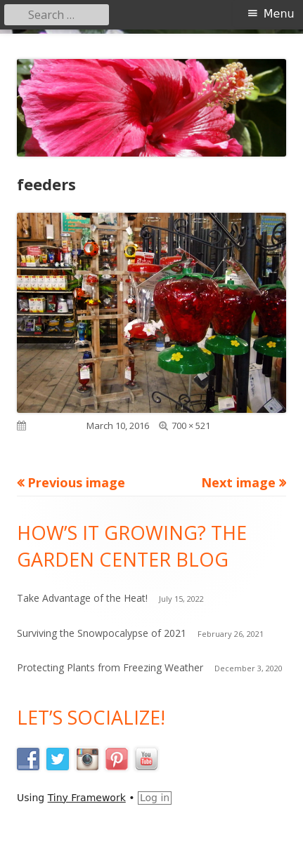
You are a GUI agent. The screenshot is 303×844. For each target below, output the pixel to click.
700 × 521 (191, 425)
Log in (154, 797)
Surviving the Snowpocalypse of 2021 (101, 633)
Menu (279, 13)
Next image (238, 482)
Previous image (76, 482)
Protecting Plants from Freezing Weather (110, 667)
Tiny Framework (87, 797)
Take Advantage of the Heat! (82, 598)
